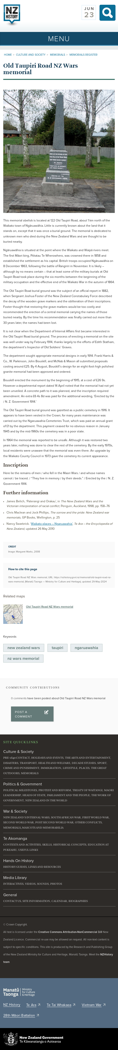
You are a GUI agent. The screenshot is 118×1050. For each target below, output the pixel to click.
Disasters (10, 763)
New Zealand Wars (24, 648)
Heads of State (34, 795)
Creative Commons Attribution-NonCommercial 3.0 (70, 932)
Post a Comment (23, 714)
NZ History (11, 1005)
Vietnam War (94, 1005)
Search (108, 13)
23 (89, 15)
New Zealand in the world (46, 800)
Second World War (18, 822)
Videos (30, 883)
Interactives (13, 883)
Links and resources (44, 867)
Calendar (59, 901)
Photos (56, 883)
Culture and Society (31, 54)
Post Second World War (54, 822)
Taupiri (57, 648)
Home (8, 54)
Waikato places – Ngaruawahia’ (51, 523)
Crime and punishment (21, 768)
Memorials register (84, 54)
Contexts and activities (22, 844)
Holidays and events (47, 757)
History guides (15, 867)
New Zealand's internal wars (26, 817)
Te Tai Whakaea (61, 1005)
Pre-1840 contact (16, 757)
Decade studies (84, 763)
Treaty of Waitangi (87, 790)
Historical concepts (69, 844)
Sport (101, 763)
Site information (36, 901)
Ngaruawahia (86, 648)
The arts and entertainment (87, 757)
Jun (89, 9)
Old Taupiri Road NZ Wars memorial (49, 606)
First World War (95, 817)
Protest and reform (54, 790)
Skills (47, 844)
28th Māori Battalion (21, 1015)
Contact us (12, 901)
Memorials (57, 54)
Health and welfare (54, 763)
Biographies (78, 901)
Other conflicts (88, 822)
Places (84, 768)
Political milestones (20, 790)
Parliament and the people (68, 795)
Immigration (51, 768)
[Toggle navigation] (59, 38)
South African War (66, 817)
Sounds (43, 883)
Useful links (28, 850)
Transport (28, 763)
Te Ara (33, 1005)
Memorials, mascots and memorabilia (33, 827)
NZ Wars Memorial (23, 659)
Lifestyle (70, 768)
